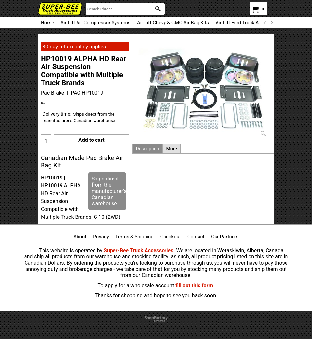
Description (147, 148)
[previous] (265, 23)
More (171, 148)
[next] (271, 23)
